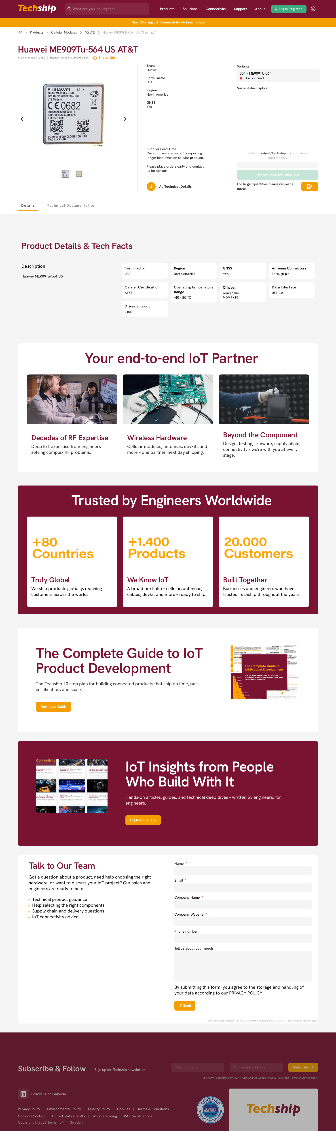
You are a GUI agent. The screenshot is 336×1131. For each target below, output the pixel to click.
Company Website (190, 914)
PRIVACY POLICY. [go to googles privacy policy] (277, 1020)
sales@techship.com (277, 153)
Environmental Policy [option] (64, 1109)
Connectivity (217, 8)
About (261, 8)
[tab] (28, 205)
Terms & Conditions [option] (153, 1109)
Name (180, 863)
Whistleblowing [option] (104, 1116)
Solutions (191, 8)
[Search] (110, 7)
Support (242, 8)
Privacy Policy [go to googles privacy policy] (275, 1078)
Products (168, 8)
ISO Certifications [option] (138, 1116)
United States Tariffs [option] (68, 1116)
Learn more (195, 22)
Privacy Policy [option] (29, 1109)
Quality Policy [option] (99, 1109)
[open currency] (313, 9)
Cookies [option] (123, 1109)
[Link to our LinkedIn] (24, 1094)
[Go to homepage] (273, 1110)
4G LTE (90, 32)
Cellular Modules (64, 32)
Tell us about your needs (194, 948)
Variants (243, 66)
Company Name (188, 897)
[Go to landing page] (37, 8)
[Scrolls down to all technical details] (151, 186)
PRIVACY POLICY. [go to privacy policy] (246, 993)
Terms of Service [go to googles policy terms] (301, 1020)
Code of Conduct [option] (31, 1116)
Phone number (186, 931)
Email (180, 880)
